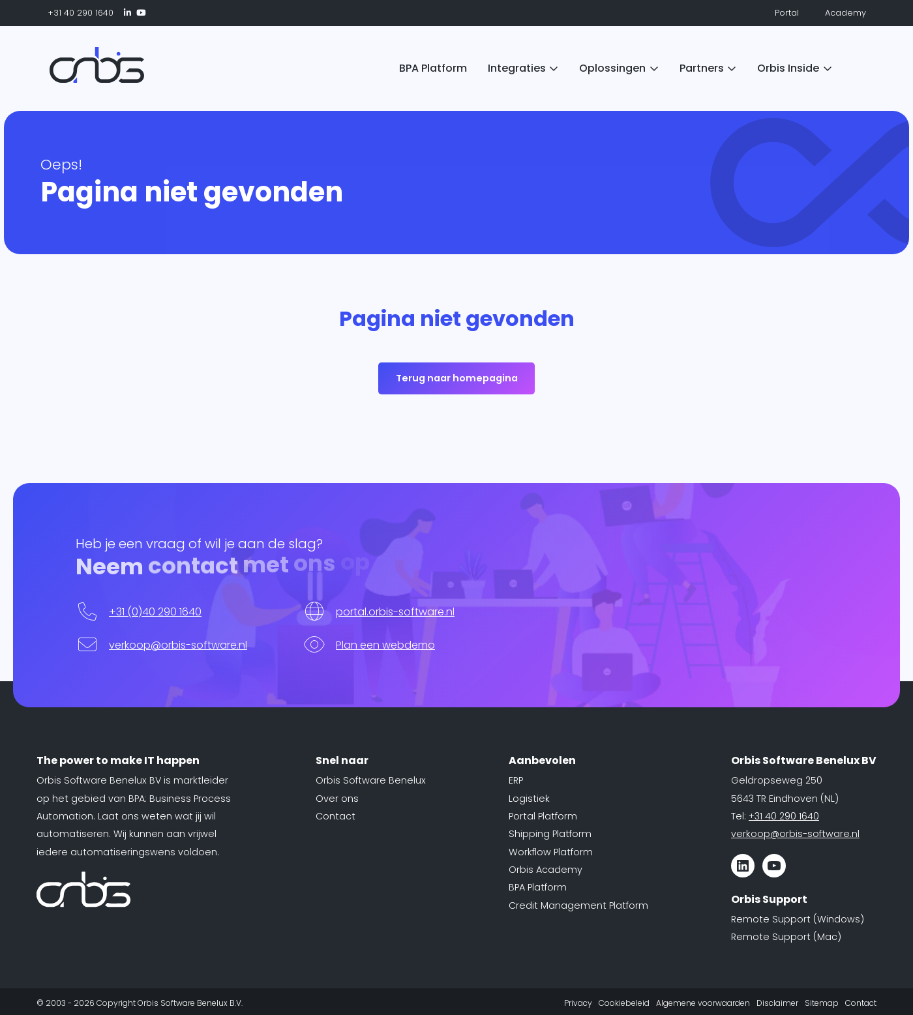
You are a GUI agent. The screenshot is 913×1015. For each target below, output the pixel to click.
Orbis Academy (545, 869)
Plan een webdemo (385, 645)
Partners (702, 68)
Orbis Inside (788, 68)
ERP (516, 780)
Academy (837, 12)
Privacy (578, 1002)
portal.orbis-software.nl (395, 611)
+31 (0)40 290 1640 (155, 611)
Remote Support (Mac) (786, 936)
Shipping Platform (550, 833)
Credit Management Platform (578, 905)
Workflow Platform (551, 852)
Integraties (517, 68)
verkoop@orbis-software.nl (178, 645)
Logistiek (529, 798)
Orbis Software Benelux (371, 780)
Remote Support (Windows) (797, 919)
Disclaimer (777, 1002)
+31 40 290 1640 (75, 12)
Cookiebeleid (624, 1002)
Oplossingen (612, 68)
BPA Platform (433, 68)
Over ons (337, 798)
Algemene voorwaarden (703, 1002)
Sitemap (822, 1002)
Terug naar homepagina (457, 378)
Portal (780, 12)
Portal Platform (543, 816)
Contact (335, 816)
